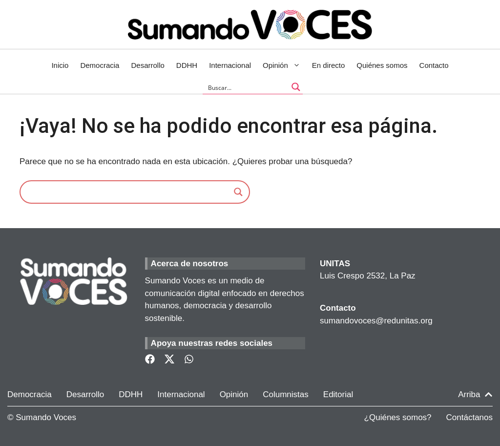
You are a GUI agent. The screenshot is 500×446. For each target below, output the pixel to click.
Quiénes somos (381, 65)
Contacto (434, 65)
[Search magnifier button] (296, 87)
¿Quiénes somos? (398, 417)
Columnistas (286, 394)
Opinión (284, 65)
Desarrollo (147, 65)
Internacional (230, 65)
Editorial (338, 394)
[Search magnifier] (238, 192)
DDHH (186, 65)
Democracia (99, 65)
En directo (328, 65)
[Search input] (246, 87)
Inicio (59, 65)
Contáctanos (469, 417)
